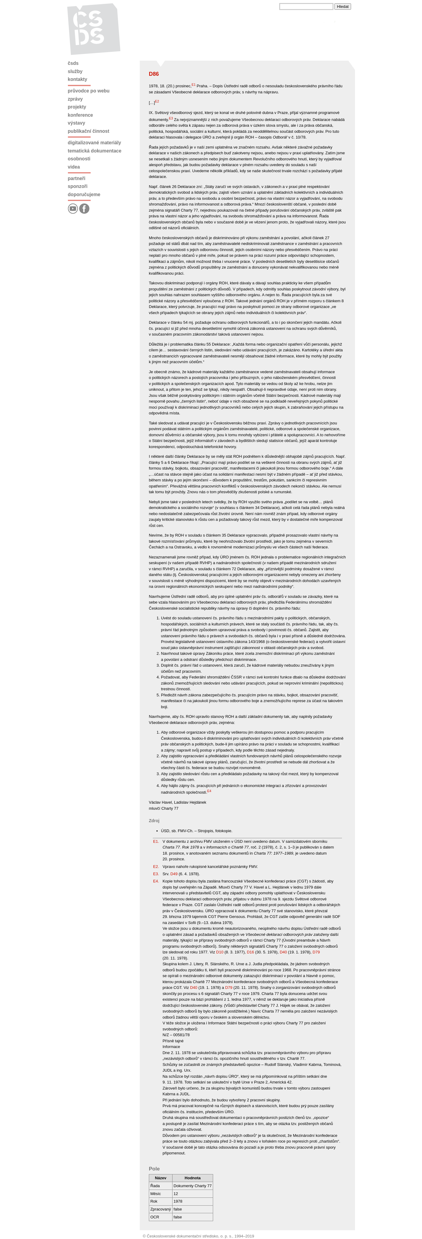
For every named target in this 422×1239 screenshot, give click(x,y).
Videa (74, 166)
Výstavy (76, 123)
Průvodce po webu (89, 90)
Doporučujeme (84, 194)
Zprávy (75, 99)
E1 (194, 84)
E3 (171, 118)
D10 (219, 952)
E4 (209, 791)
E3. (156, 874)
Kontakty (77, 79)
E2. (156, 866)
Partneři (76, 178)
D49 (174, 874)
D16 (250, 952)
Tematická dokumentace (95, 150)
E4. (156, 881)
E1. (156, 841)
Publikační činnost (88, 131)
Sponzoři (78, 186)
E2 (157, 101)
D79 (316, 952)
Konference (80, 115)
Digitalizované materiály (94, 142)
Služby (75, 71)
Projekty (77, 106)
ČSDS (73, 63)
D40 (283, 952)
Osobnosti (79, 158)
